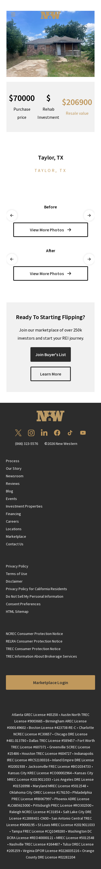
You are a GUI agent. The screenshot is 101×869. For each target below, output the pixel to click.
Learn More (50, 374)
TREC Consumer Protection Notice (33, 648)
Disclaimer (14, 581)
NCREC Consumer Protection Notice (34, 633)
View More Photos (50, 229)
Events (11, 498)
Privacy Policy (17, 566)
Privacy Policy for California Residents (36, 588)
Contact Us (14, 544)
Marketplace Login (50, 682)
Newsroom (14, 476)
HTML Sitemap (17, 611)
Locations (14, 528)
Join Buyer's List (50, 354)
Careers (12, 521)
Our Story (14, 468)
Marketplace (16, 536)
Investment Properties (24, 506)
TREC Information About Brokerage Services (41, 656)
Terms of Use (16, 573)
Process (12, 460)
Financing (13, 513)
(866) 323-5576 (26, 443)
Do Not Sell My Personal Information (34, 596)
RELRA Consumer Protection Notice (34, 641)
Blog (9, 491)
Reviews (13, 483)
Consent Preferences (23, 603)
